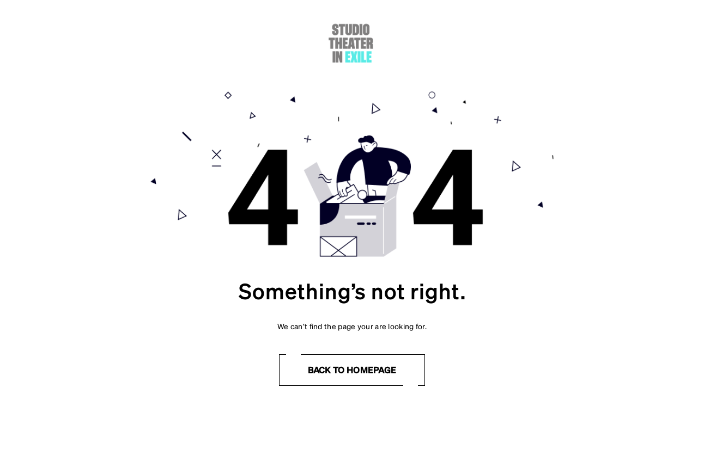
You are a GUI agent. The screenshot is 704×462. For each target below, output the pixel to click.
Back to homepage (352, 369)
